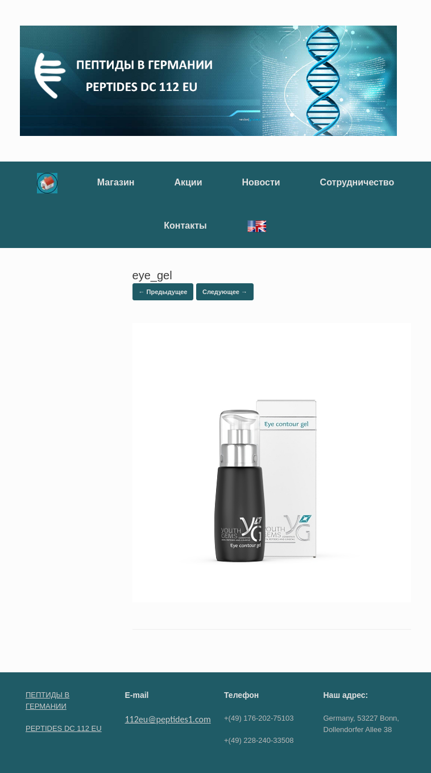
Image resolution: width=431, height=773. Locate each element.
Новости (261, 182)
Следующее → (224, 291)
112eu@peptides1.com (168, 719)
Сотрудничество (357, 182)
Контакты (185, 225)
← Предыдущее (163, 291)
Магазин (116, 182)
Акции (188, 182)
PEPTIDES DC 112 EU (64, 728)
